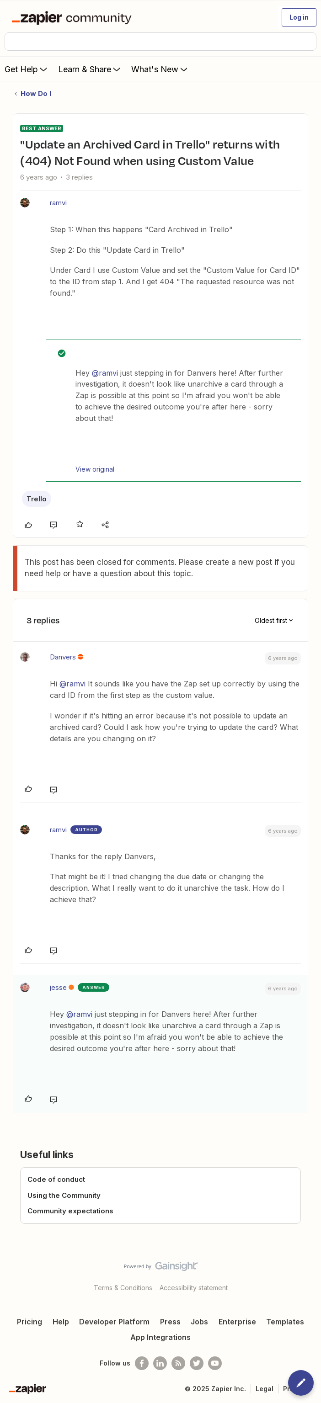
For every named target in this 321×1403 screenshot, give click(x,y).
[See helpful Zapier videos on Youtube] (215, 1363)
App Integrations (160, 1337)
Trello (37, 498)
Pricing (29, 1321)
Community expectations (70, 1210)
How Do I (36, 93)
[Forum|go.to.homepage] (73, 17)
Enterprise (237, 1321)
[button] (299, 17)
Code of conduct (56, 1179)
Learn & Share (90, 69)
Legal (264, 1388)
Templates (285, 1321)
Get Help (27, 69)
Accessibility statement (194, 1287)
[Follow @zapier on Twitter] (196, 1363)
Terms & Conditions (123, 1287)
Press (170, 1321)
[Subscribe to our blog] (178, 1363)
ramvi (58, 202)
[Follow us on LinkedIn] (160, 1363)
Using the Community (64, 1195)
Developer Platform (114, 1321)
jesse (58, 987)
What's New (160, 69)
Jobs (199, 1321)
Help (61, 1321)
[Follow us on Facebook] (142, 1363)
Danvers (63, 657)
